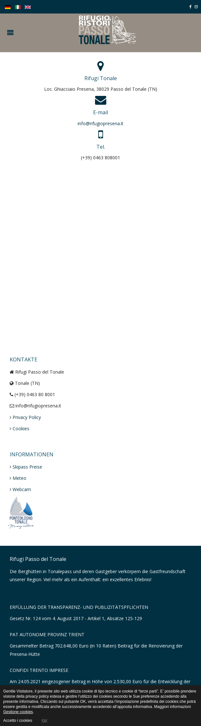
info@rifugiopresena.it (100, 123)
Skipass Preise (27, 467)
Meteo (19, 478)
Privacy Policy (27, 417)
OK (44, 720)
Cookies (21, 428)
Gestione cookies (18, 712)
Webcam (22, 489)
